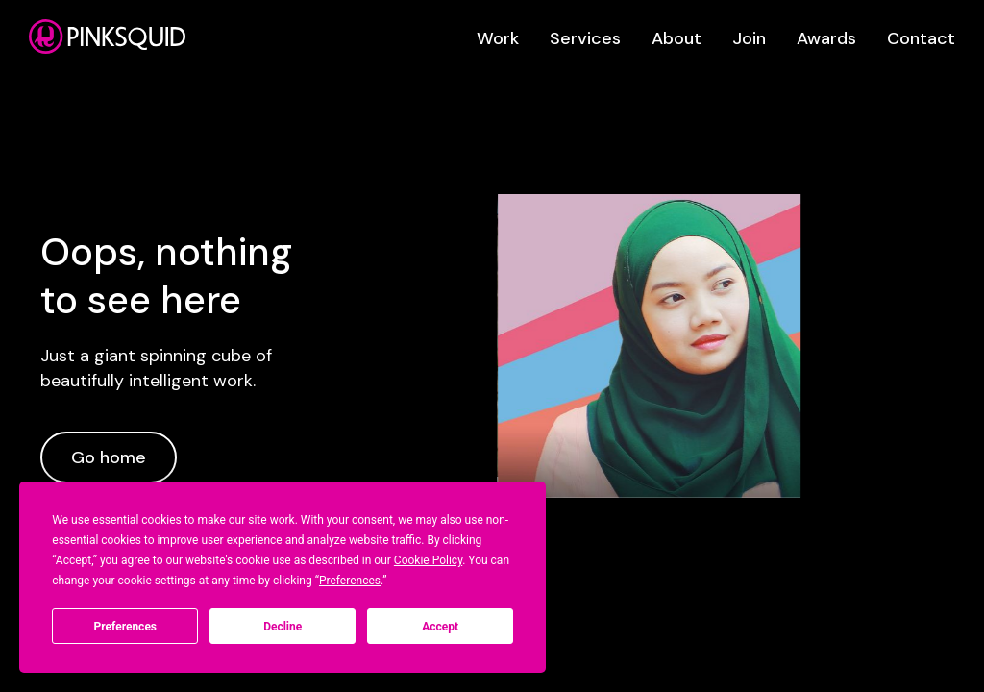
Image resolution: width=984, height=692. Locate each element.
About (676, 38)
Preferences (126, 626)
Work (498, 38)
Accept (440, 626)
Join (749, 38)
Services (585, 38)
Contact (921, 38)
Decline (282, 626)
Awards (826, 38)
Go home (108, 457)
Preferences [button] (350, 580)
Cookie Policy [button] (428, 560)
